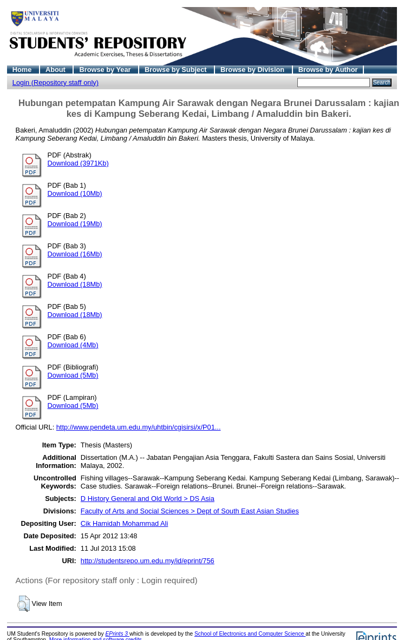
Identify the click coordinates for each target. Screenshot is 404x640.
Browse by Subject (176, 69)
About (56, 69)
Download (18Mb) (75, 284)
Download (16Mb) (75, 254)
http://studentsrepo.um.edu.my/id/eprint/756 (147, 561)
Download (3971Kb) (78, 163)
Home (23, 69)
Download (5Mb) (73, 375)
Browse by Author (328, 69)
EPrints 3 (117, 634)
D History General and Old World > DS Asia (147, 498)
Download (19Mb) (75, 224)
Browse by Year (106, 69)
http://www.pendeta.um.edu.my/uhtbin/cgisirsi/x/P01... (138, 427)
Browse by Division (253, 69)
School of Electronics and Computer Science (249, 634)
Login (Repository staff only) (55, 82)
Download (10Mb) (75, 193)
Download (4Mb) (73, 345)
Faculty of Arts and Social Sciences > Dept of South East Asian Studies (190, 511)
